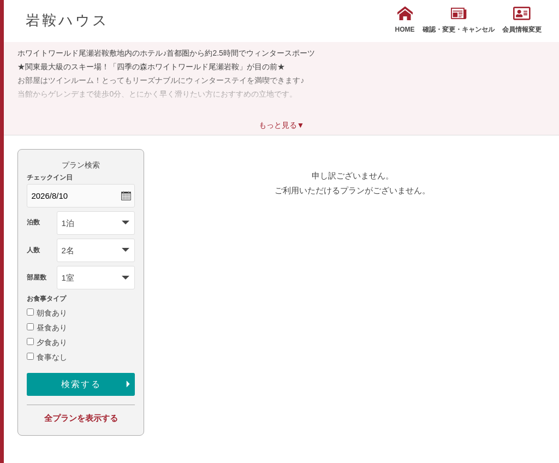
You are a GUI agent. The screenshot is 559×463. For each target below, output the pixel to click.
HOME (405, 19)
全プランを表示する (81, 418)
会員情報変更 (522, 19)
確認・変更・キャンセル (459, 19)
